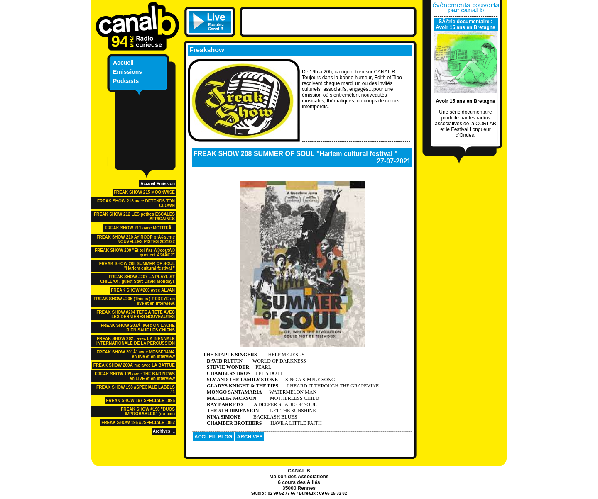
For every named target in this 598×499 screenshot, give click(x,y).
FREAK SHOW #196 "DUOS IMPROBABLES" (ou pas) (148, 411)
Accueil (123, 62)
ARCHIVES (249, 437)
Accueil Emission (157, 183)
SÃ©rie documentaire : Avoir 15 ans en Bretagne (465, 24)
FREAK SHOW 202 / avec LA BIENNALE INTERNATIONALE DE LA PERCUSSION (135, 341)
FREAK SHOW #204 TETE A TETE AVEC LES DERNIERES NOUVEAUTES (135, 314)
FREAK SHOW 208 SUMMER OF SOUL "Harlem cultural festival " (137, 265)
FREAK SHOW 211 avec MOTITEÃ (140, 228)
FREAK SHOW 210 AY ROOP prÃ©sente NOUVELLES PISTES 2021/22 (135, 239)
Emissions (127, 71)
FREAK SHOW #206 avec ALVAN (143, 290)
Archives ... (164, 431)
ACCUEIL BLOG (213, 437)
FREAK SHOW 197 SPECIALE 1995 (140, 400)
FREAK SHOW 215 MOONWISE (144, 192)
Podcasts (126, 81)
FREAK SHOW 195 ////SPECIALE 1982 (138, 422)
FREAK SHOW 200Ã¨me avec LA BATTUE (134, 365)
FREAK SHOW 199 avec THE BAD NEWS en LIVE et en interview (135, 376)
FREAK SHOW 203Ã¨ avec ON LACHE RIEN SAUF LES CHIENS (138, 327)
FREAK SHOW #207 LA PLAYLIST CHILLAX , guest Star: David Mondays (137, 279)
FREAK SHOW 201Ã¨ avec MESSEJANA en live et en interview (136, 354)
